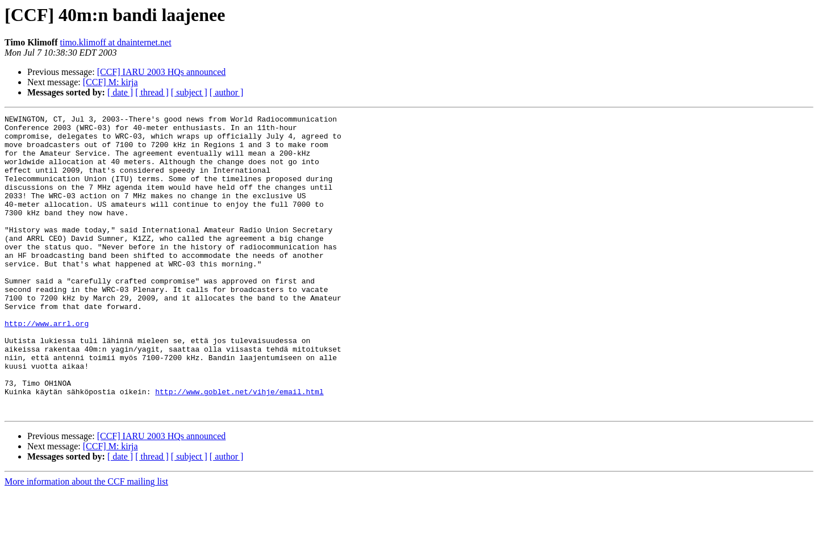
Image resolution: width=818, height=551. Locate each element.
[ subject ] (189, 92)
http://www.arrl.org (47, 366)
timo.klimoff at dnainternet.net (115, 42)
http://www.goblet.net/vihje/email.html (239, 448)
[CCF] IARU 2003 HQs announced (161, 72)
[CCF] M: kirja (110, 82)
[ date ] (120, 92)
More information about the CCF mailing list (86, 541)
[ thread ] (152, 92)
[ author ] (227, 92)
